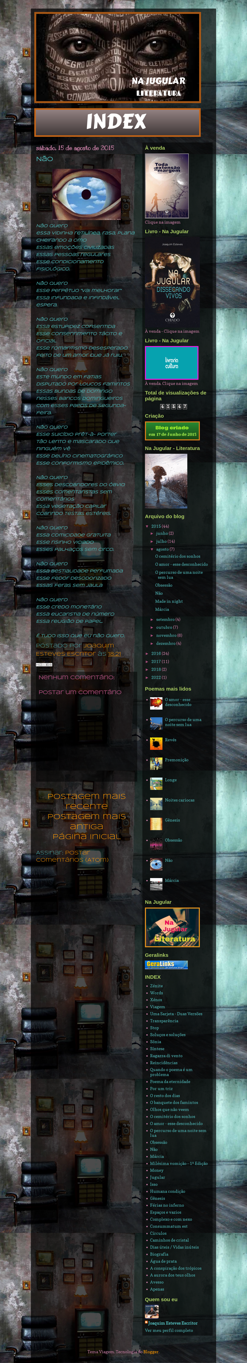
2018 (156, 669)
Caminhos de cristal (169, 1240)
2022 (156, 677)
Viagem (157, 1006)
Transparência (164, 1020)
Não (159, 593)
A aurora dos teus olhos (172, 1275)
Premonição (177, 759)
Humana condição (167, 1191)
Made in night (169, 601)
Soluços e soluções (168, 1034)
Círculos (158, 1233)
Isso (154, 1184)
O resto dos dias (165, 1095)
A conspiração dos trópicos (176, 1268)
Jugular (157, 1177)
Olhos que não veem (169, 1109)
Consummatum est (169, 1226)
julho (162, 541)
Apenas (157, 1289)
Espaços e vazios (165, 1212)
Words (156, 992)
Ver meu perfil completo (169, 1330)
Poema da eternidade (170, 1081)
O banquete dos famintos (174, 1102)
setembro (165, 619)
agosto (163, 549)
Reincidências (164, 1062)
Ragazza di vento (166, 1055)
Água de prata (163, 1261)
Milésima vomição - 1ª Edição (179, 1163)
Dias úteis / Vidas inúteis (174, 1247)
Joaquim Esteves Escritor (173, 1323)
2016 (156, 653)
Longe (171, 779)
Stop (154, 1027)
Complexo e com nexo (171, 1219)
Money (157, 1170)
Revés (170, 739)
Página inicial (86, 837)
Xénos (156, 999)
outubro (164, 627)
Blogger (151, 1351)
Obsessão (163, 585)
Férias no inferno (167, 1205)
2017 (156, 661)
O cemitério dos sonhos (177, 556)
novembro (166, 635)
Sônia (155, 1041)
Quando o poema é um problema (171, 1072)
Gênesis (172, 820)
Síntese (157, 1048)
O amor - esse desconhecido (181, 564)
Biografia (159, 1254)
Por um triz (161, 1088)
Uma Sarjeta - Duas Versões (176, 1013)
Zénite (156, 985)
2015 (156, 526)
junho (162, 533)
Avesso (157, 1282)
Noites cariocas (180, 800)
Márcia (162, 609)
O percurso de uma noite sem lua (179, 575)
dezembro (166, 643)
